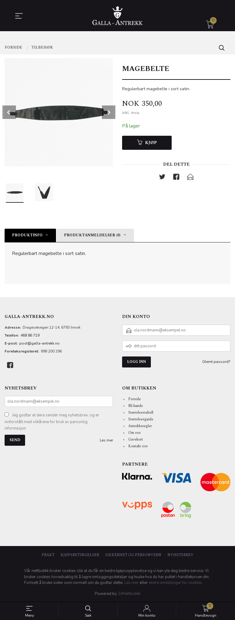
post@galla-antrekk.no (39, 343)
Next (108, 112)
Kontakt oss (138, 446)
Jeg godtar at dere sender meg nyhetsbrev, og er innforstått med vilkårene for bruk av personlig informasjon (52, 421)
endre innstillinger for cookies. (176, 582)
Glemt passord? (216, 361)
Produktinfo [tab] (27, 235)
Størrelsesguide (140, 419)
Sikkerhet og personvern (133, 555)
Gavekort (135, 439)
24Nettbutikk (129, 593)
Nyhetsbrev (180, 555)
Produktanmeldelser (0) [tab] (92, 235)
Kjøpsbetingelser (80, 555)
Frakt (48, 555)
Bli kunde (135, 406)
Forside (134, 399)
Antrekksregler (140, 426)
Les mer (106, 440)
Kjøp (147, 143)
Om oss (134, 433)
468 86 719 (30, 335)
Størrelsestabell (140, 412)
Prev (9, 112)
